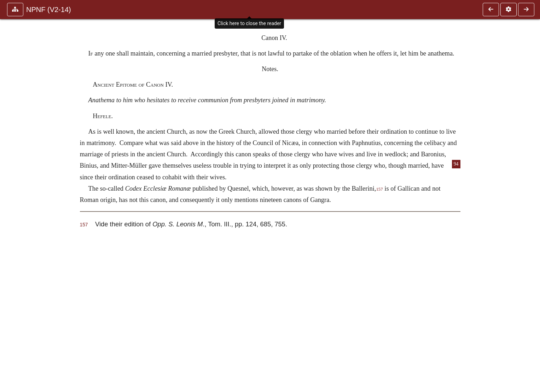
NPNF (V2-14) (48, 9)
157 (379, 189)
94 (456, 164)
